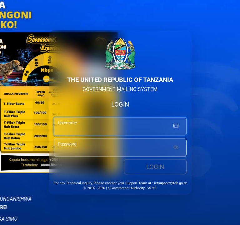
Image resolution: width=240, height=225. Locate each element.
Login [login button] (155, 167)
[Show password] (176, 148)
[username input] (120, 127)
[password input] (120, 148)
